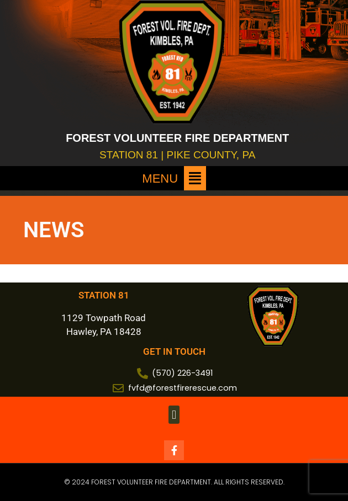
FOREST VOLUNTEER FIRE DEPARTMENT (177, 138)
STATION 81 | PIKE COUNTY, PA (177, 155)
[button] (174, 178)
